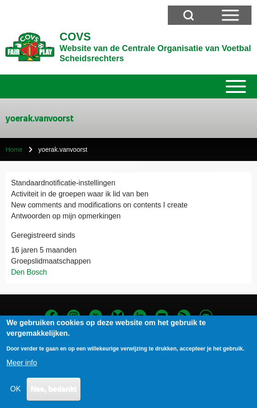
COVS (75, 36)
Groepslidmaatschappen (51, 261)
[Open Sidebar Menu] (230, 15)
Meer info (21, 368)
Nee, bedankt (54, 394)
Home (14, 149)
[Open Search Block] (188, 15)
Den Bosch (29, 272)
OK (15, 394)
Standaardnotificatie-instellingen (63, 183)
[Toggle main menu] (128, 86)
